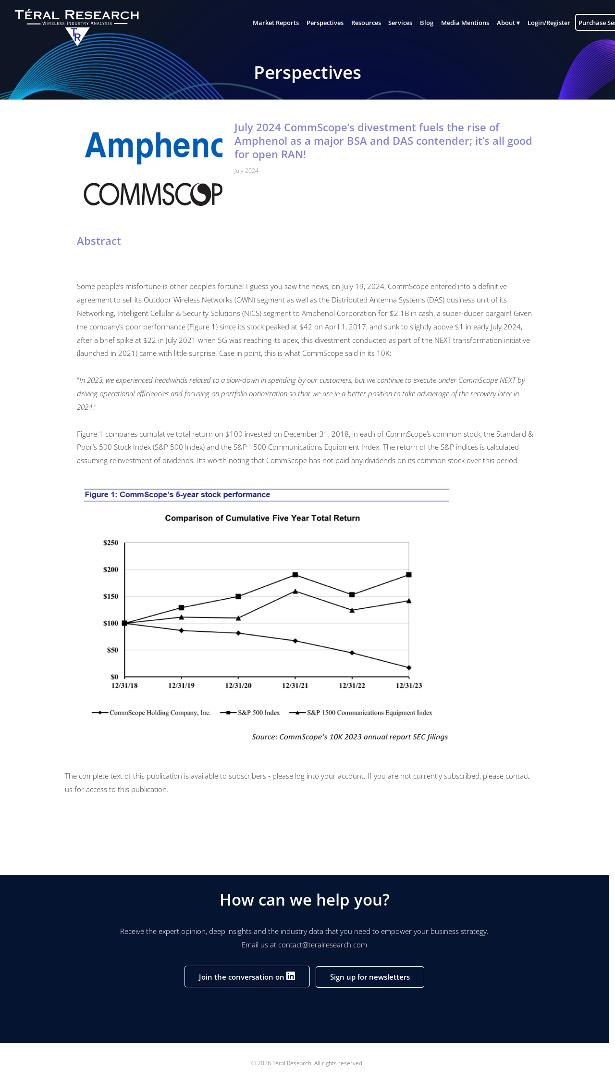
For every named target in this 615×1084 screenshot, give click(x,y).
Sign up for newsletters (370, 977)
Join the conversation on (247, 976)
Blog (421, 23)
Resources (361, 23)
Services (395, 23)
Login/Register (543, 23)
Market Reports (270, 23)
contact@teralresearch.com (322, 944)
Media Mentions (460, 23)
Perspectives (319, 23)
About (501, 23)
